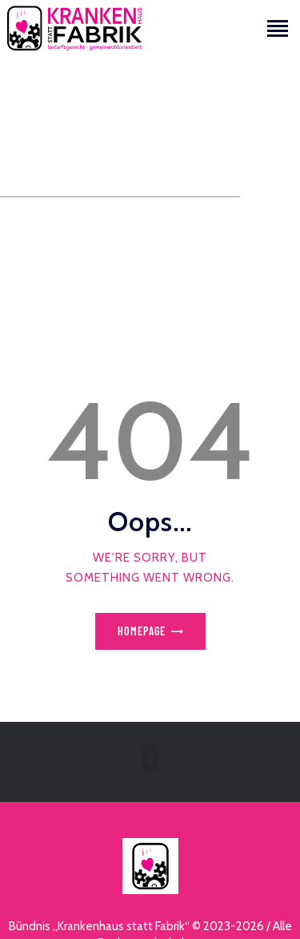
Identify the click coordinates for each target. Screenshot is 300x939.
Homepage (142, 631)
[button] (150, 757)
